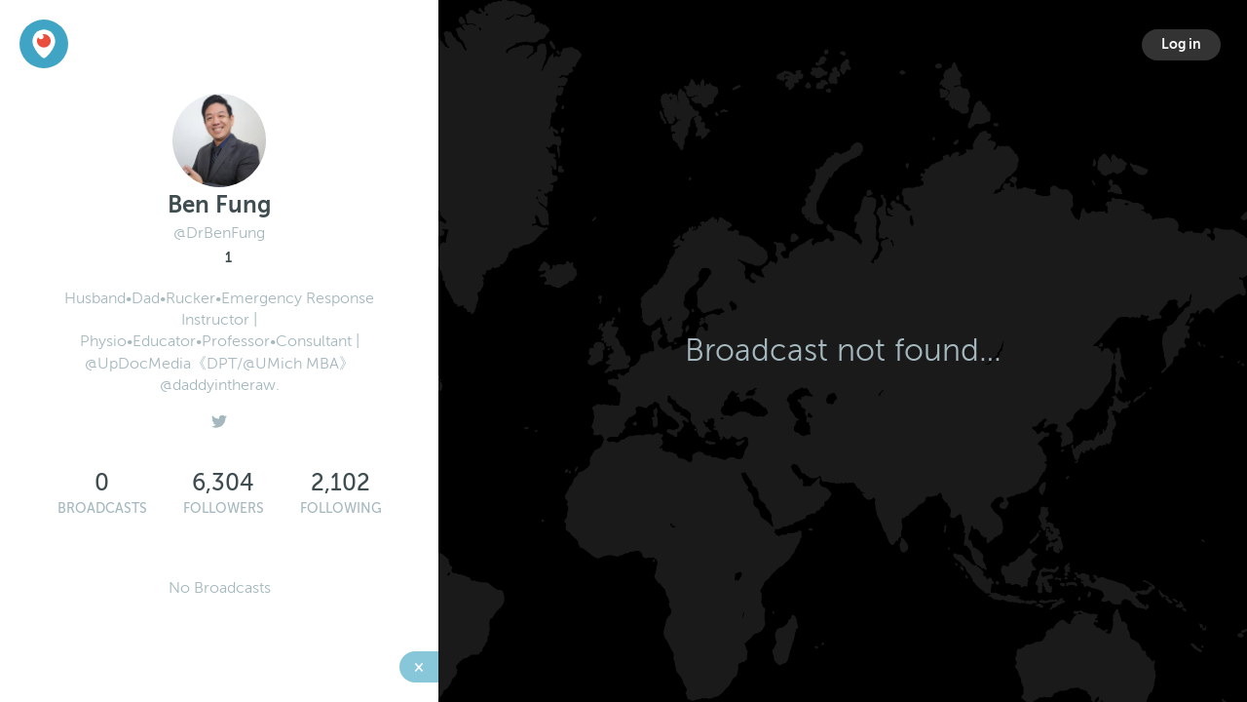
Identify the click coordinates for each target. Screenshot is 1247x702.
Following (341, 508)
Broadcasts (102, 508)
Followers (223, 508)
